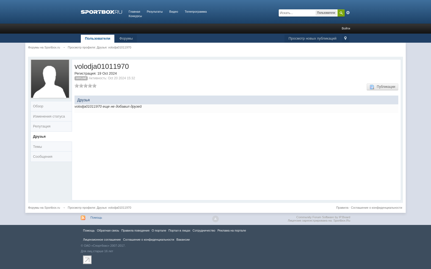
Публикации (382, 87)
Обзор (38, 106)
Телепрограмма (196, 11)
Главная (134, 11)
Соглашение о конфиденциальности (376, 207)
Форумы (126, 38)
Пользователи (97, 38)
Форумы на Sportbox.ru (44, 207)
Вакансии (183, 239)
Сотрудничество (203, 230)
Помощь (96, 217)
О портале (159, 230)
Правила (342, 207)
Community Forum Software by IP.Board (323, 217)
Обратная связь (108, 230)
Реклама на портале (231, 230)
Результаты (155, 11)
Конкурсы (135, 16)
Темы (37, 147)
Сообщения (43, 156)
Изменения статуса (49, 116)
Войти (346, 28)
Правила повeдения (135, 230)
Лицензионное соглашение (102, 239)
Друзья (39, 136)
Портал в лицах (179, 230)
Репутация (42, 126)
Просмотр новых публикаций (312, 38)
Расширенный (348, 12)
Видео (173, 11)
